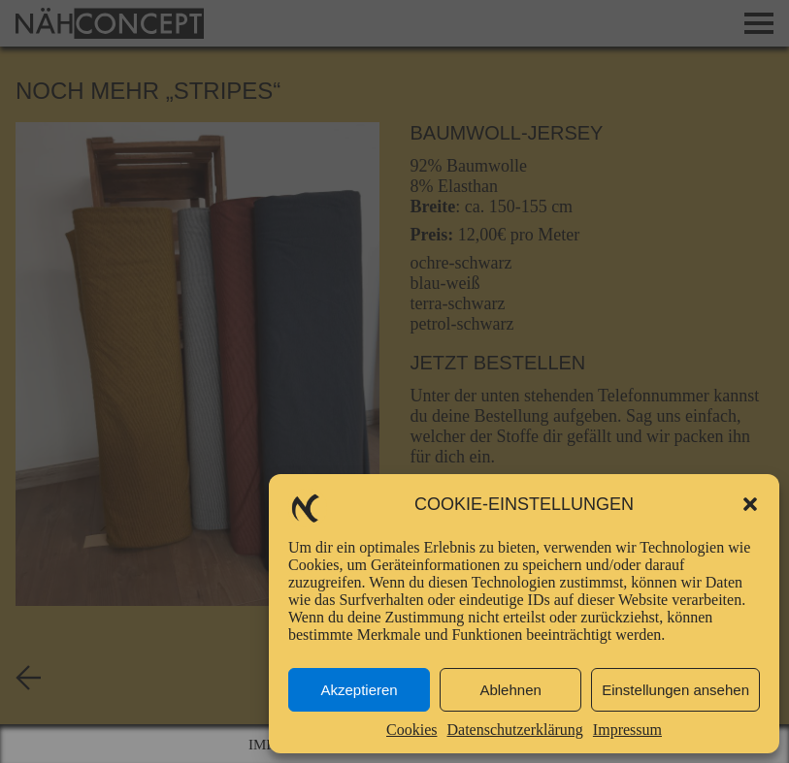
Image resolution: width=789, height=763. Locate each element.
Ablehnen (510, 690)
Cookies (411, 729)
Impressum (627, 729)
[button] (750, 504)
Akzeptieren (358, 690)
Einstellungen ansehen (675, 690)
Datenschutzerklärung (514, 729)
